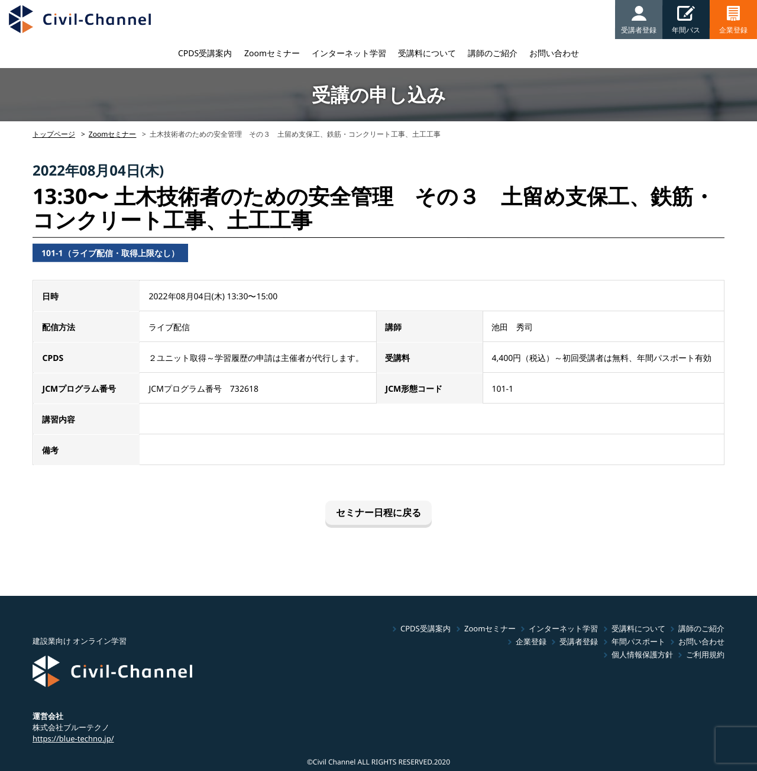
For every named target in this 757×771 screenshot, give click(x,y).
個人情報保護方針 (642, 654)
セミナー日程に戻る (378, 512)
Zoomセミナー (272, 53)
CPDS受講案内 (205, 53)
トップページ (54, 134)
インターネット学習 (349, 53)
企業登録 (531, 641)
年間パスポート (638, 641)
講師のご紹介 (492, 53)
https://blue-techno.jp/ (73, 738)
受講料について (427, 53)
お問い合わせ (554, 53)
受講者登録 (578, 641)
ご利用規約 (705, 654)
